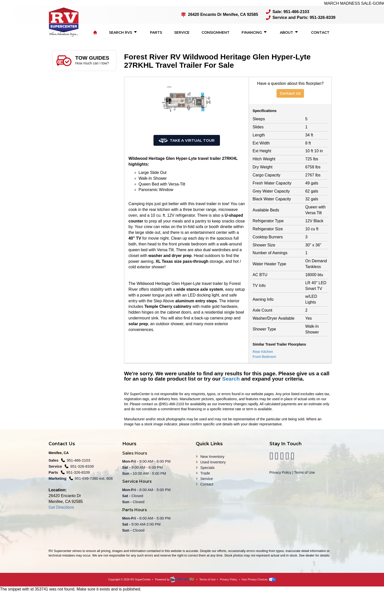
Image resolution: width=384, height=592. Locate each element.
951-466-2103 (78, 460)
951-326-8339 (82, 466)
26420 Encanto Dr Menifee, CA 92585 (221, 14)
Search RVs (123, 31)
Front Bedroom (264, 356)
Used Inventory (213, 462)
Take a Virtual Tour (187, 140)
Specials (207, 467)
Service (181, 32)
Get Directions (61, 507)
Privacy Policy (280, 472)
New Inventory (212, 456)
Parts (156, 32)
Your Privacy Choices (258, 579)
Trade (205, 473)
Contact (320, 32)
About (289, 31)
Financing (255, 31)
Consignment (215, 32)
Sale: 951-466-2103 (288, 11)
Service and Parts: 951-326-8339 (301, 17)
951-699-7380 (87, 478)
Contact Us (290, 93)
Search (231, 378)
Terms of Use (304, 472)
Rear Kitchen (263, 351)
